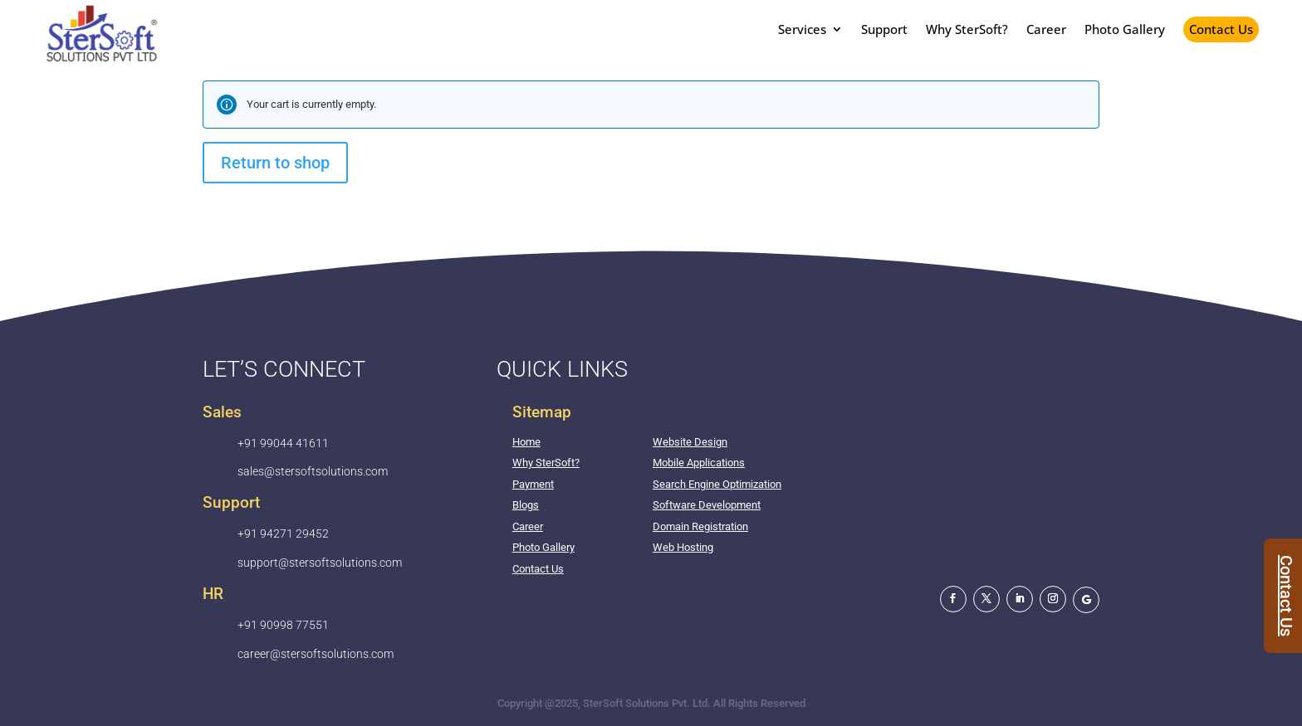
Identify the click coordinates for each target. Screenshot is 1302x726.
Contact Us (1221, 29)
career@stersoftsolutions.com (315, 653)
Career (527, 526)
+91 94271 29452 (283, 533)
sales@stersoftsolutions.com (312, 471)
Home (526, 442)
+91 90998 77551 (283, 624)
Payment (533, 484)
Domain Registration (700, 526)
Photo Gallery (543, 547)
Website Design (690, 442)
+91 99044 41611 (283, 443)
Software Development (707, 505)
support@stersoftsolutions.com (319, 562)
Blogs (525, 505)
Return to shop (275, 163)
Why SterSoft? (546, 462)
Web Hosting (683, 547)
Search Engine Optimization (717, 484)
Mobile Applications (699, 462)
